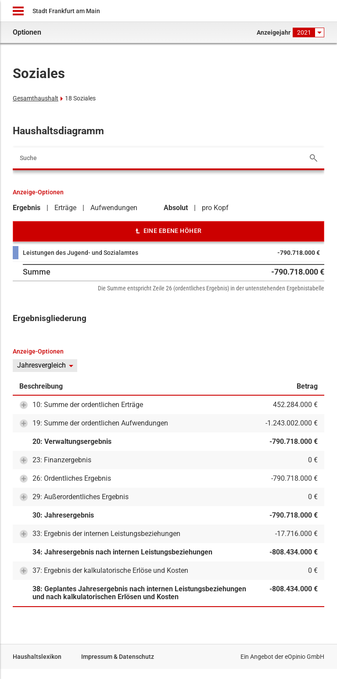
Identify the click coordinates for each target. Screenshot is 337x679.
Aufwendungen (113, 208)
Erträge (65, 208)
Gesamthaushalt (35, 98)
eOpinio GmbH (304, 656)
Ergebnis (26, 208)
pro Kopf (215, 208)
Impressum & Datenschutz (117, 656)
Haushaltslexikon (37, 656)
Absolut (176, 208)
